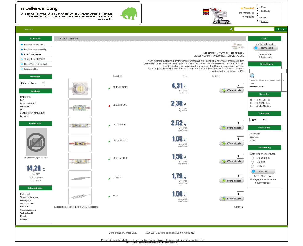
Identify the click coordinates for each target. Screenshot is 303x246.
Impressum (24, 219)
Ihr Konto (265, 11)
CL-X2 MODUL (120, 105)
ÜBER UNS (25, 97)
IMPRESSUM (26, 106)
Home (263, 7)
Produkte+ (117, 76)
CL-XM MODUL (120, 140)
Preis (185, 76)
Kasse (263, 17)
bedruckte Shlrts (31, 69)
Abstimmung (266, 176)
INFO (22, 110)
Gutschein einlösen (28, 210)
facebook (24, 116)
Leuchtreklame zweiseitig (35, 49)
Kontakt (264, 21)
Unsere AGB (25, 207)
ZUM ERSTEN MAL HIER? (32, 113)
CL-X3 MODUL (120, 124)
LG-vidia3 (117, 177)
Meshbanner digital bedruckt (36, 157)
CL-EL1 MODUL (120, 87)
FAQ (22, 100)
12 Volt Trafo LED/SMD (34, 59)
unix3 (115, 195)
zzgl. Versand (36, 180)
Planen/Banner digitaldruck (35, 64)
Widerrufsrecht (26, 213)
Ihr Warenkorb (247, 8)
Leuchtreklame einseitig (34, 44)
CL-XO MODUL (120, 158)
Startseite (28, 29)
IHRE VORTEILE (28, 103)
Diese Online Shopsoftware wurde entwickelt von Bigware (152, 243)
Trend (256, 176)
